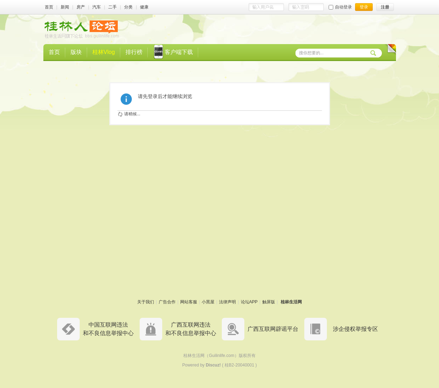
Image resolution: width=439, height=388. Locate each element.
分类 (128, 7)
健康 (144, 7)
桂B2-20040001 (239, 365)
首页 (49, 7)
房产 (81, 7)
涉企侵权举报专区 (355, 329)
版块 (76, 52)
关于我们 (145, 301)
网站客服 (188, 301)
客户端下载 (173, 52)
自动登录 (340, 7)
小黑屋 (208, 301)
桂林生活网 (291, 301)
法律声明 (227, 301)
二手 (112, 7)
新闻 (65, 7)
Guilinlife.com (221, 355)
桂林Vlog (103, 52)
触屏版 (268, 301)
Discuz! (213, 365)
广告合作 (167, 301)
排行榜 (134, 52)
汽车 (96, 7)
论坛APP (249, 301)
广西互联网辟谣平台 (273, 329)
